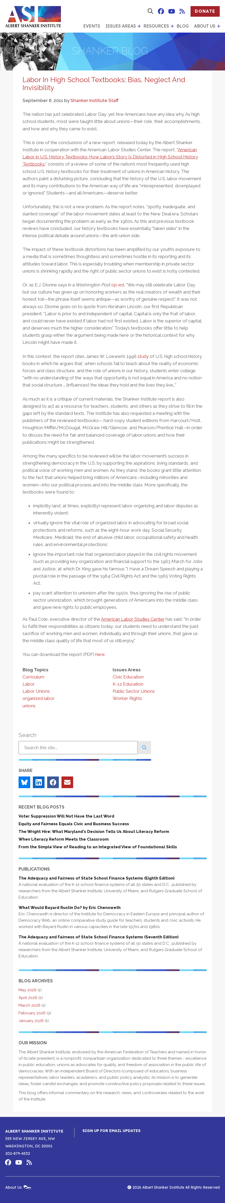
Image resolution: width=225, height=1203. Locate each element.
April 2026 (28, 997)
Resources (156, 26)
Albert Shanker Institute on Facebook (161, 11)
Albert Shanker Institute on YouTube (171, 11)
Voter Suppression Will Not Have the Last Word (66, 816)
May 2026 (28, 990)
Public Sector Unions (134, 691)
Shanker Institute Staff (94, 100)
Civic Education (128, 677)
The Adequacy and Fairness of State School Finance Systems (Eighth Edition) (97, 878)
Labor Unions (36, 691)
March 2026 (30, 1005)
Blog (183, 26)
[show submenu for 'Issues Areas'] (138, 26)
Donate (205, 11)
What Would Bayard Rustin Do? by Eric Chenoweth (70, 907)
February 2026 (32, 1013)
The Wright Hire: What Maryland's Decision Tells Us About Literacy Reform (94, 831)
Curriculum (33, 677)
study (143, 356)
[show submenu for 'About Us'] (217, 26)
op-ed (117, 284)
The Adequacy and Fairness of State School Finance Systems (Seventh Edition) (99, 937)
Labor (29, 684)
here (100, 654)
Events (91, 26)
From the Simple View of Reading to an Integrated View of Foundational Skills (98, 847)
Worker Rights (127, 698)
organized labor (39, 698)
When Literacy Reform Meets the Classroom (64, 839)
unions (29, 705)
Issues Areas (120, 26)
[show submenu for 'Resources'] (171, 26)
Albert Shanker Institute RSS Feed (182, 11)
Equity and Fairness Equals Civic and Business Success (74, 824)
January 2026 (31, 1020)
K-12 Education (128, 684)
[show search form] (150, 11)
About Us (204, 26)
